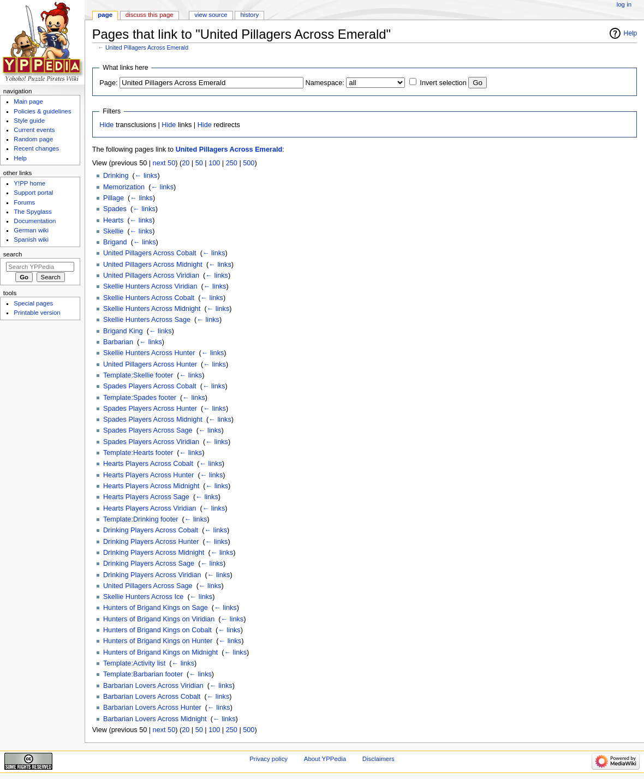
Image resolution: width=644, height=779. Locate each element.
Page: (108, 83)
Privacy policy (268, 759)
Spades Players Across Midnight (152, 419)
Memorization (124, 187)
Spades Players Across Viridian (151, 442)
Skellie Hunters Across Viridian (150, 286)
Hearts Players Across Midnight (151, 486)
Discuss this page (150, 14)
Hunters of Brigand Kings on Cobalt (157, 630)
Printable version (37, 312)
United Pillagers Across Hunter (150, 364)
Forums (24, 202)
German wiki (31, 230)
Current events (34, 130)
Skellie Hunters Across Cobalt (148, 298)
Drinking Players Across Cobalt (150, 530)
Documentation (35, 221)
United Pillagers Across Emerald (146, 47)
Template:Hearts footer (138, 453)
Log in (624, 4)
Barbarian (118, 342)
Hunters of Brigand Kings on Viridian (158, 619)
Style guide (29, 120)
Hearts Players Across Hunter (148, 475)
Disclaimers (378, 759)
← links (146, 175)
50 (199, 163)
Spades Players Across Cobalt (149, 386)
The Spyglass (32, 211)
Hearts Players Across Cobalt (148, 464)
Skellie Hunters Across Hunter (149, 353)
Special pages (33, 303)
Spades (115, 209)
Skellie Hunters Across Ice (143, 597)
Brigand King (123, 331)
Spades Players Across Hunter (150, 408)
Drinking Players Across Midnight (153, 552)
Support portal (33, 192)
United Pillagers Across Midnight (152, 264)
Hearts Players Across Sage (146, 497)
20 (185, 163)
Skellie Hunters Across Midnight (151, 309)
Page (105, 14)
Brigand (115, 242)
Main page (28, 101)
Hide (106, 125)
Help (630, 33)
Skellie (113, 231)
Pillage (113, 198)
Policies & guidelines (42, 111)
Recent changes (36, 148)
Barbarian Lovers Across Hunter (152, 707)
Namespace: (325, 83)
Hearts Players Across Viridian (149, 508)
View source (210, 14)
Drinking (116, 175)
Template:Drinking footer (140, 519)
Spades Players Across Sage (148, 430)
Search (12, 254)
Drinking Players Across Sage (148, 563)
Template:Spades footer (139, 398)
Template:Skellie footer (138, 375)
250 (231, 163)
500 (248, 163)
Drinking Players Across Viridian (152, 575)
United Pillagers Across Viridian (151, 275)
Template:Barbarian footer (143, 674)
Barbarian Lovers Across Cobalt (151, 696)
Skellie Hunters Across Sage (146, 319)
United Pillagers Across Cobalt (149, 253)
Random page (33, 139)
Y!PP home (29, 183)
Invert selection (443, 83)
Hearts (113, 220)
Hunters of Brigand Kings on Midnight (160, 652)
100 (214, 163)
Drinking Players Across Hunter (151, 542)
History (250, 14)
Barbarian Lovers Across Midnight (155, 719)
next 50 (164, 163)
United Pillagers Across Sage (148, 586)
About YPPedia (325, 759)
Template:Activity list (134, 663)
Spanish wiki (31, 239)
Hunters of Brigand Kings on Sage (155, 608)
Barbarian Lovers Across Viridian (153, 686)
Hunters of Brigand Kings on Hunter (157, 641)
